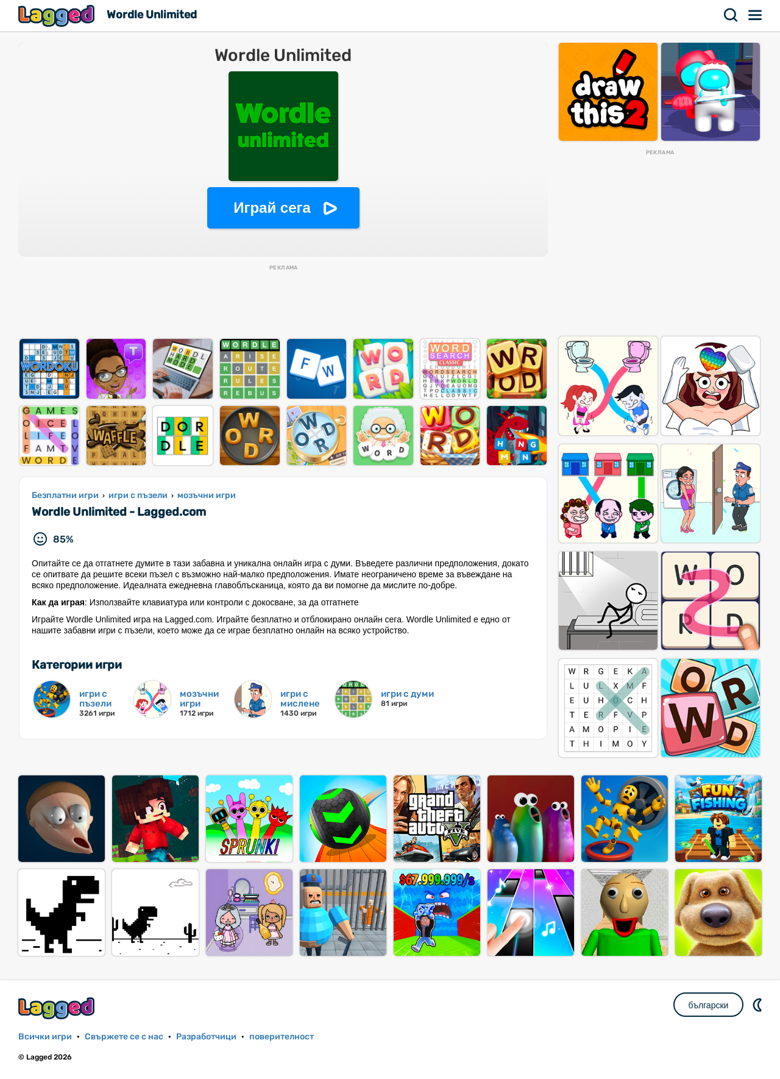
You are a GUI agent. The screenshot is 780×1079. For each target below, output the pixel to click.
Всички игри (45, 1036)
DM (758, 1004)
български (709, 1005)
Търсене (731, 15)
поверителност (281, 1036)
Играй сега (272, 207)
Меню (755, 15)
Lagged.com (58, 1008)
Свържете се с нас (124, 1036)
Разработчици (206, 1036)
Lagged (58, 15)
